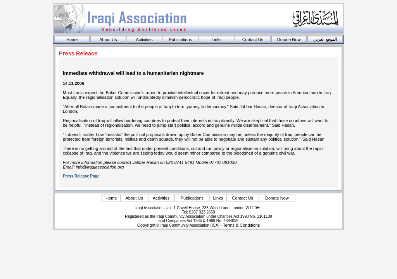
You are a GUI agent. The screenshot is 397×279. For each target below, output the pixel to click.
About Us (108, 39)
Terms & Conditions (241, 225)
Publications (180, 39)
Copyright (146, 225)
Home (72, 39)
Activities (144, 39)
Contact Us (252, 39)
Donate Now (289, 39)
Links (217, 39)
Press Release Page (81, 176)
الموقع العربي (325, 39)
